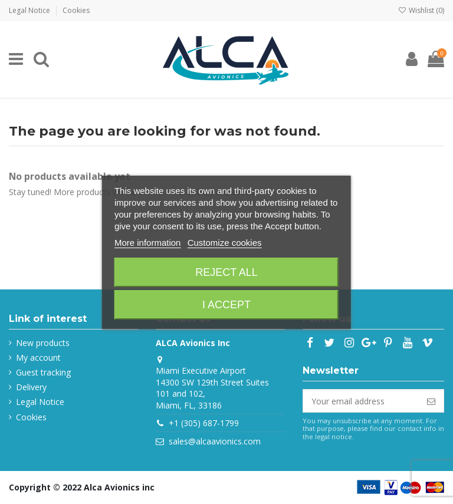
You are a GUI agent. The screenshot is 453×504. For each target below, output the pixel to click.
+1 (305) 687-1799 (204, 423)
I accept (226, 305)
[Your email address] (361, 401)
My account (38, 357)
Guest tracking (43, 372)
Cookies (76, 10)
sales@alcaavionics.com (215, 441)
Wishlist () (421, 10)
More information (147, 243)
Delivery (31, 387)
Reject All (226, 272)
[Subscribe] (431, 401)
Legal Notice (30, 10)
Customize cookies (225, 243)
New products (43, 342)
